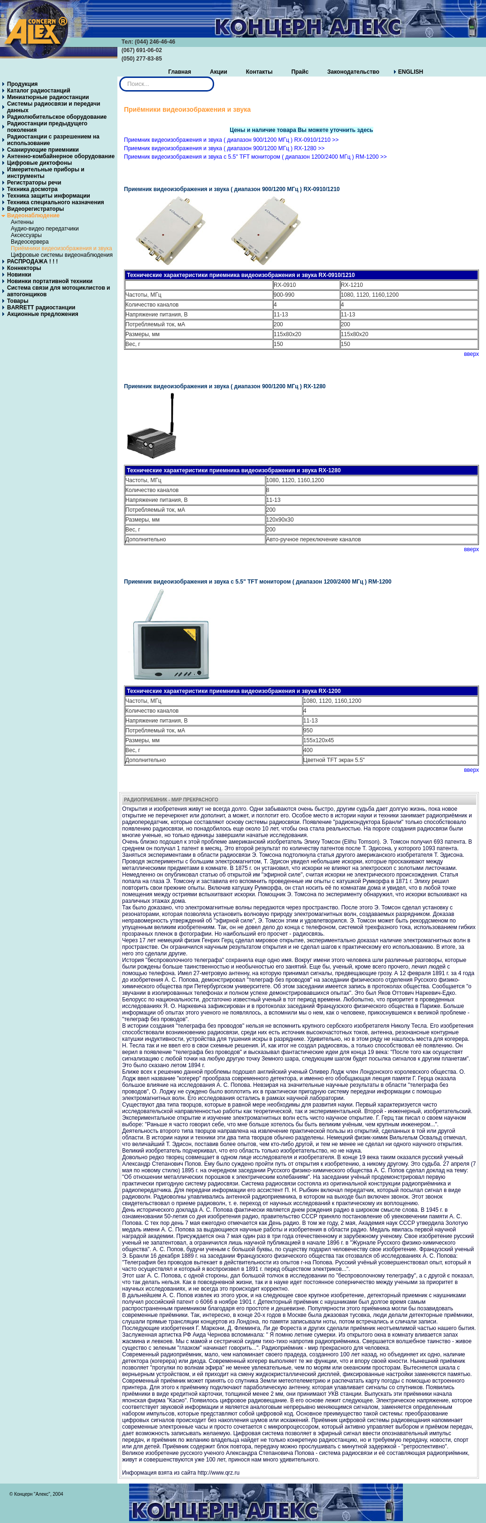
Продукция (22, 84)
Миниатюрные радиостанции (48, 97)
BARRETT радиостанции (41, 307)
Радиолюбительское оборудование (57, 117)
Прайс (300, 72)
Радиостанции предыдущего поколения (47, 126)
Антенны (22, 222)
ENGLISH (410, 72)
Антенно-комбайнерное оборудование (61, 156)
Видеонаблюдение (33, 215)
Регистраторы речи (34, 182)
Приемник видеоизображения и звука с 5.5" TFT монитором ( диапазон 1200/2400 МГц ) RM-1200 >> (255, 157)
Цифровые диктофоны (39, 163)
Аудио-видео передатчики (45, 228)
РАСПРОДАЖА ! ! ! (32, 261)
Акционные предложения (42, 314)
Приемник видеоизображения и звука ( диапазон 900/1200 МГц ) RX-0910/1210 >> (231, 140)
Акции (218, 72)
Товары (17, 301)
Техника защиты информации (48, 195)
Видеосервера (30, 241)
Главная (179, 72)
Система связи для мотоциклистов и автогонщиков (58, 291)
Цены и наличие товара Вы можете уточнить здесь (301, 130)
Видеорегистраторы (35, 209)
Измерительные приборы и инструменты (46, 172)
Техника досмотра (32, 189)
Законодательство (353, 72)
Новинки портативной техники (50, 281)
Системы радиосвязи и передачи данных (53, 107)
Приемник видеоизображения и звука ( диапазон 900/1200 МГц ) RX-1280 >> (224, 148)
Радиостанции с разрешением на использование (53, 139)
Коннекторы (24, 268)
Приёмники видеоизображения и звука (61, 248)
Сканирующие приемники (43, 149)
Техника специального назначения (55, 202)
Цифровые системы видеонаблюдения (62, 255)
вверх (471, 354)
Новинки (19, 274)
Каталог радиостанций (38, 90)
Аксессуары (26, 235)
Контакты (259, 72)
